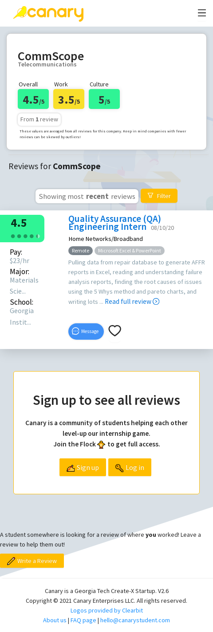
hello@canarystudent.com (135, 620)
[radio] (13, 235)
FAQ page (83, 620)
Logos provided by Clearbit (107, 610)
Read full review (132, 301)
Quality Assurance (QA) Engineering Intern (114, 223)
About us (55, 620)
